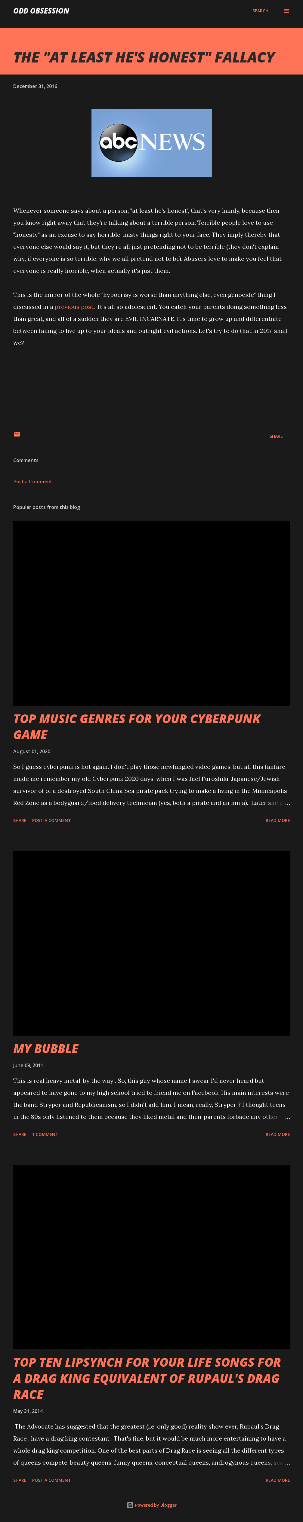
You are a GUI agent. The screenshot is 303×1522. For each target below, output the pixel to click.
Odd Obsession (41, 11)
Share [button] (276, 436)
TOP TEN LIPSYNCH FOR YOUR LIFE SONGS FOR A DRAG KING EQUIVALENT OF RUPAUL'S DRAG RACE (147, 1378)
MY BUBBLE (45, 1048)
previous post (74, 306)
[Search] (260, 10)
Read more (278, 820)
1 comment (45, 1134)
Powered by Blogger (152, 1505)
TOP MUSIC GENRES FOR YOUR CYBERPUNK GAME (137, 726)
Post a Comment (32, 481)
